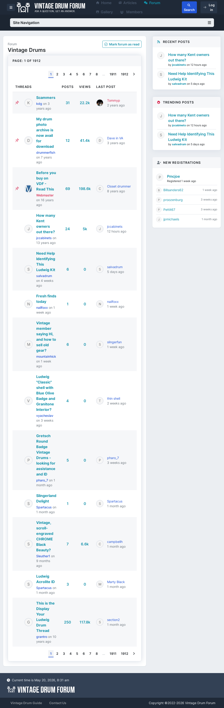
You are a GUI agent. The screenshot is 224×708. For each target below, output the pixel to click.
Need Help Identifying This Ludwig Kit (191, 76)
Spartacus (44, 507)
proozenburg (173, 200)
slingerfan (114, 342)
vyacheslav (44, 415)
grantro (42, 637)
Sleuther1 (43, 556)
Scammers (45, 97)
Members (131, 12)
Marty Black (116, 582)
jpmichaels (171, 219)
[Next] (134, 74)
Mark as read (121, 44)
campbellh (115, 542)
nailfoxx (42, 307)
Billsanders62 (173, 190)
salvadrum (44, 276)
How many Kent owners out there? (188, 57)
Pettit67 (169, 209)
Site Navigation (112, 22)
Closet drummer (119, 186)
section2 (113, 620)
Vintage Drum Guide (26, 703)
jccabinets (44, 238)
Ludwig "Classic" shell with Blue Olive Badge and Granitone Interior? (45, 393)
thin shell (113, 398)
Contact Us (57, 703)
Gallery (104, 12)
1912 (124, 74)
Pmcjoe (173, 176)
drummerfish (45, 152)
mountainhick (46, 356)
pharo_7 (42, 480)
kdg (39, 104)
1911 (113, 74)
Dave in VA (115, 138)
